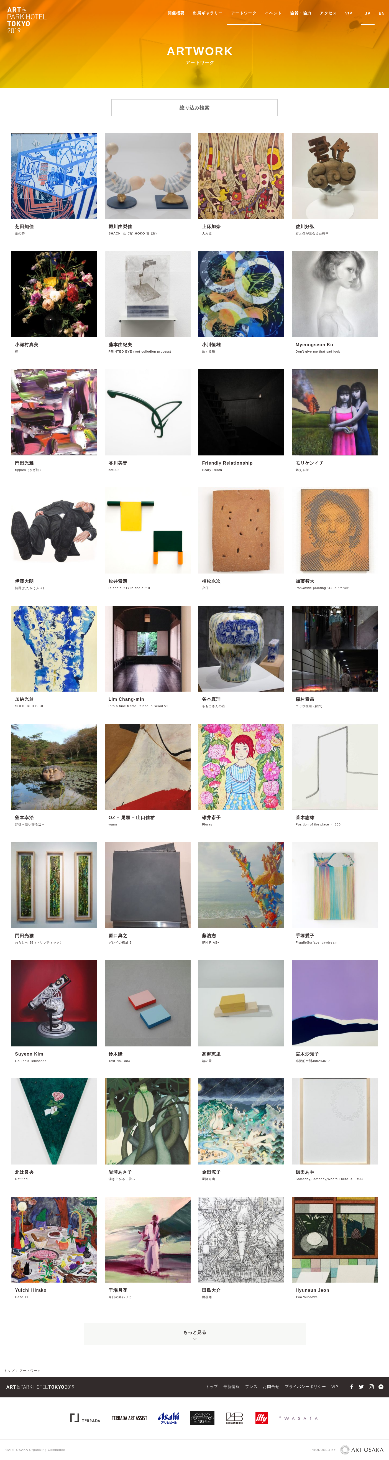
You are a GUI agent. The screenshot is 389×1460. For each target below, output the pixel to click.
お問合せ (271, 1387)
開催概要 (177, 13)
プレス (251, 1387)
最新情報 (231, 1387)
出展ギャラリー (209, 13)
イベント (275, 13)
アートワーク (245, 13)
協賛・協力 (302, 13)
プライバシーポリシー (305, 1387)
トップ (9, 1371)
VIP (350, 13)
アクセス (329, 13)
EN (382, 13)
